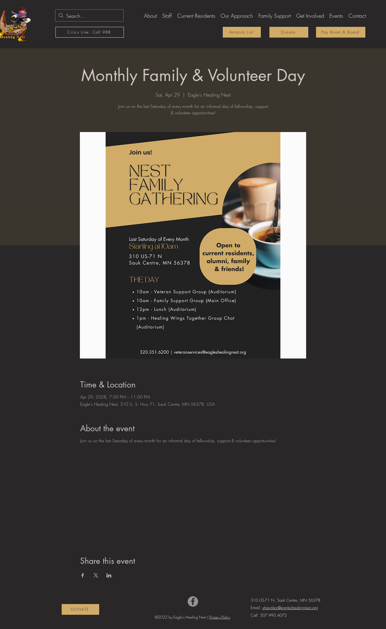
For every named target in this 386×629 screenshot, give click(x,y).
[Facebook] (193, 601)
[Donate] (288, 32)
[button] (150, 15)
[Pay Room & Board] (340, 32)
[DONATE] (80, 609)
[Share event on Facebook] (82, 575)
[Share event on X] (95, 575)
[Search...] (89, 16)
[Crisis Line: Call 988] (89, 32)
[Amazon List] (242, 32)
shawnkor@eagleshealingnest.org (290, 607)
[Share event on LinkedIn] (109, 575)
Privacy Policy (219, 617)
